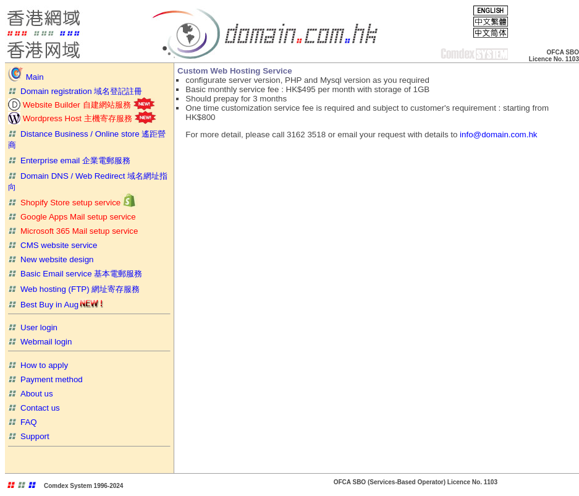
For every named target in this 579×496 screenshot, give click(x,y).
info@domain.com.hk (498, 134)
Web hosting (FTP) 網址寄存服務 (74, 289)
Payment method (45, 379)
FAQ (22, 422)
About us (30, 393)
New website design (51, 259)
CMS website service (52, 245)
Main (26, 77)
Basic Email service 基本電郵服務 (75, 273)
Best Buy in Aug (55, 304)
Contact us (34, 408)
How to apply (38, 365)
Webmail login (40, 341)
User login (32, 327)
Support (28, 436)
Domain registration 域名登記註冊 (75, 91)
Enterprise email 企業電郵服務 (69, 160)
